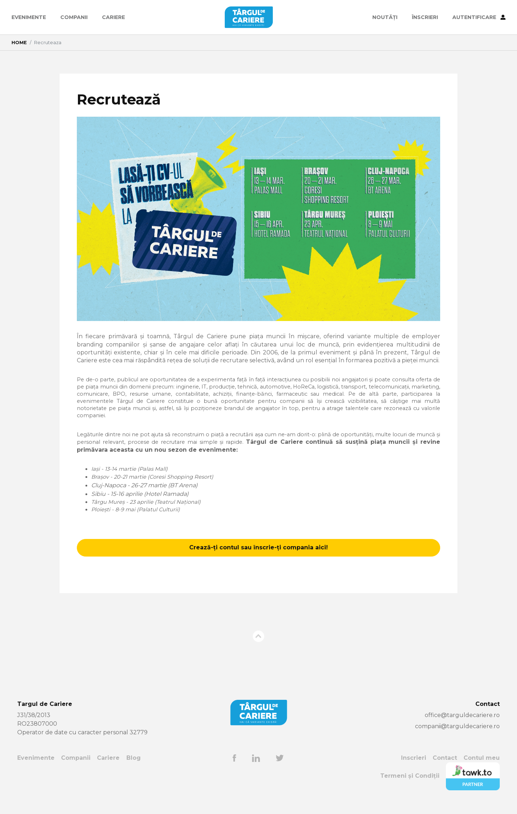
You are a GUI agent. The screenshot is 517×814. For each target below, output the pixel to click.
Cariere (113, 17)
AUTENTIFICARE (479, 17)
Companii (74, 17)
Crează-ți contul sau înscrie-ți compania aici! (258, 556)
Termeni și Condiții (409, 785)
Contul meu (482, 767)
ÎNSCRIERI (425, 17)
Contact (445, 767)
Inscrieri (413, 767)
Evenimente (28, 17)
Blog (133, 767)
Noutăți (384, 17)
